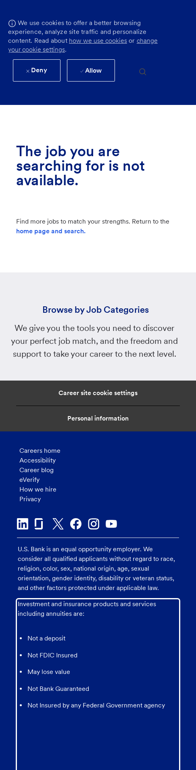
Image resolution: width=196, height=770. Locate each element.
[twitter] (58, 523)
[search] (142, 71)
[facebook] (75, 523)
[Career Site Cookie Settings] (98, 393)
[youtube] (111, 523)
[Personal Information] (98, 418)
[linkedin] (22, 523)
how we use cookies (98, 40)
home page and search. (50, 231)
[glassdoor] (40, 523)
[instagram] (93, 523)
